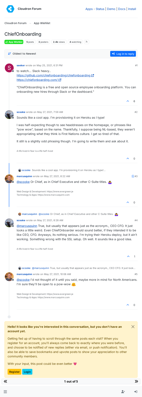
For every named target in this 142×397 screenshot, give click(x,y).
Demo (111, 9)
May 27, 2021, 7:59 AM (50, 111)
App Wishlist (13, 42)
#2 (136, 111)
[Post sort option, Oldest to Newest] (22, 54)
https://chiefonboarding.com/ (39, 80)
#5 (136, 274)
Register (14, 371)
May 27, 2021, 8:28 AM (50, 220)
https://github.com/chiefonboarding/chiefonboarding (55, 75)
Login (27, 371)
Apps (89, 9)
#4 (136, 220)
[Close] (133, 326)
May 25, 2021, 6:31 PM (49, 65)
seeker (21, 65)
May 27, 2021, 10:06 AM (57, 274)
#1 (136, 65)
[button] (5, 392)
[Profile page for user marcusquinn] (9, 178)
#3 (136, 176)
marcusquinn (24, 176)
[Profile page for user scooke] (9, 114)
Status (100, 9)
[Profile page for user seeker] (9, 67)
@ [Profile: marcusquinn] (27, 226)
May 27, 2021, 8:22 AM (57, 176)
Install (132, 9)
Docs (121, 9)
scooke (21, 111)
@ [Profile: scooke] (23, 182)
